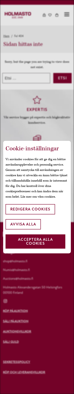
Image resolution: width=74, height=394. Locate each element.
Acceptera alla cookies (35, 241)
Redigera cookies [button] (30, 209)
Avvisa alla (23, 224)
